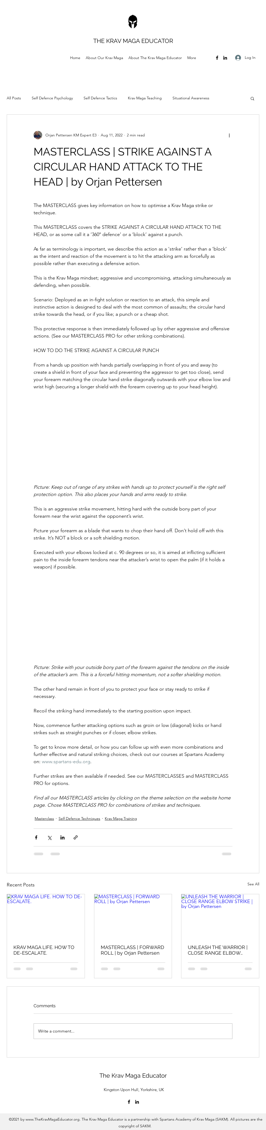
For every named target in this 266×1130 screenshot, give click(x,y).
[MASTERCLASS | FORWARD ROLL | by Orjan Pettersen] (133, 916)
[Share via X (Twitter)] (49, 837)
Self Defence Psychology (52, 98)
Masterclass (44, 818)
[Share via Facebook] (36, 837)
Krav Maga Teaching (145, 98)
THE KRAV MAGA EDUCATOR (134, 40)
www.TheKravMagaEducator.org (53, 1119)
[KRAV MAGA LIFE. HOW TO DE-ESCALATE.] (46, 916)
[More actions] (229, 135)
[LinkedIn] (225, 57)
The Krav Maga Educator (133, 1075)
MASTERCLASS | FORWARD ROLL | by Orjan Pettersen (132, 950)
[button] (252, 98)
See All (253, 884)
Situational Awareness (190, 98)
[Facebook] (217, 57)
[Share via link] (75, 837)
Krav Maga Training (121, 818)
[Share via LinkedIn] (62, 837)
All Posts (14, 98)
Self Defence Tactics (100, 98)
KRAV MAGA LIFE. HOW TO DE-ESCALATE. (43, 950)
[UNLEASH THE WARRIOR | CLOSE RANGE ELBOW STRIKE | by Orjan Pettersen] (220, 916)
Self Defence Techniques (79, 818)
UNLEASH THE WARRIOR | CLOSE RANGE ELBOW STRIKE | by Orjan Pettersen (219, 950)
